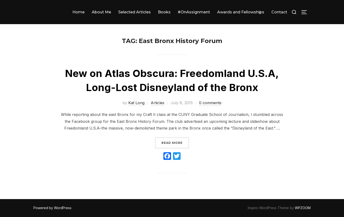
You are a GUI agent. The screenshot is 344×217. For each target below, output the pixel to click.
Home (78, 12)
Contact (279, 12)
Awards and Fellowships (240, 12)
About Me (101, 12)
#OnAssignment (194, 12)
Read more (175, 142)
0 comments (210, 102)
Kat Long (136, 102)
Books (164, 12)
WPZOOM (303, 208)
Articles (157, 102)
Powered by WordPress (52, 208)
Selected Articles (134, 12)
